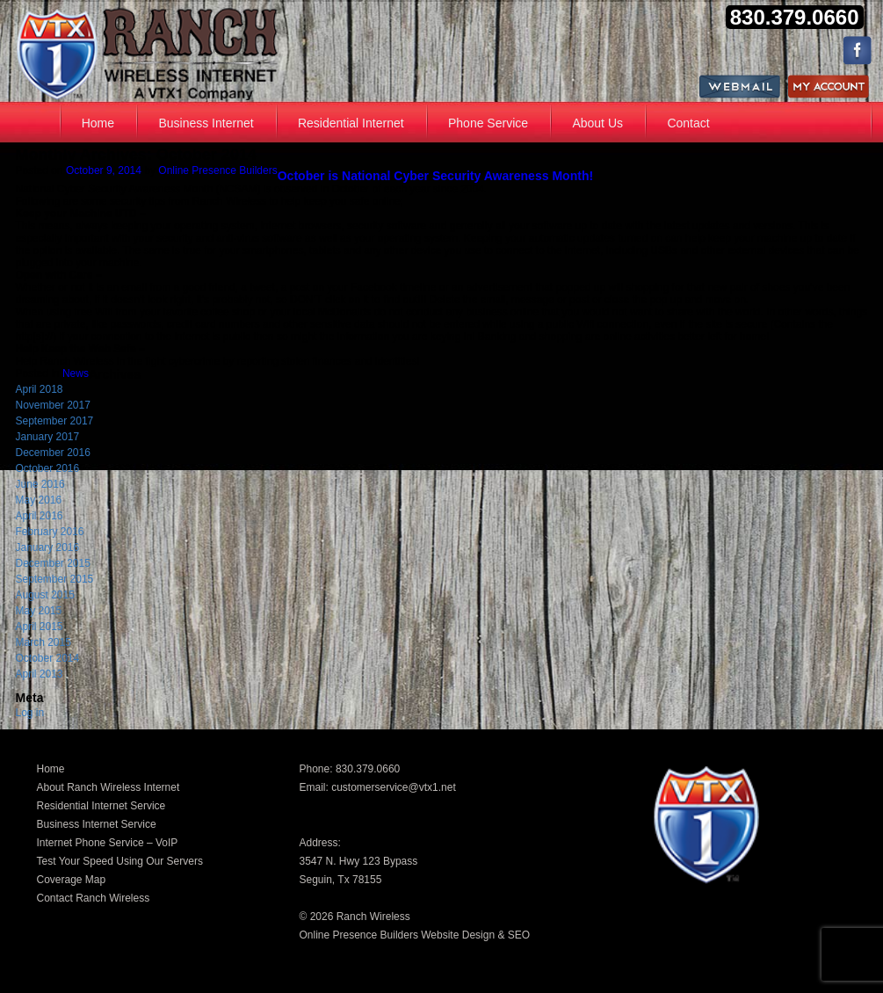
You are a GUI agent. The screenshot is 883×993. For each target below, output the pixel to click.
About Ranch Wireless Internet (108, 787)
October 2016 (48, 468)
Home (98, 123)
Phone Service (488, 123)
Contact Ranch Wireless (93, 898)
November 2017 (53, 405)
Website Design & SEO (475, 935)
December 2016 (53, 452)
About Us (597, 123)
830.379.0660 (368, 769)
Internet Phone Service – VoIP (107, 843)
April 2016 (39, 516)
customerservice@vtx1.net (393, 787)
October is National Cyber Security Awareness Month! (435, 176)
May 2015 (39, 611)
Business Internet (205, 123)
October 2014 (48, 658)
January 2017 (48, 437)
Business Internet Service (96, 824)
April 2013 (39, 674)
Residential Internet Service (101, 806)
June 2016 (40, 484)
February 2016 (50, 531)
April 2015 (39, 626)
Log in (30, 713)
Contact (688, 123)
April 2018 (39, 389)
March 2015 (43, 642)
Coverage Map (71, 879)
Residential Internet (351, 123)
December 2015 (53, 563)
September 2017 (55, 421)
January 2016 (48, 547)
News (75, 373)
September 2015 (55, 579)
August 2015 (45, 595)
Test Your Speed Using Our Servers (120, 861)
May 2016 (39, 500)
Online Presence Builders (217, 170)
